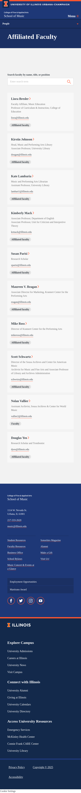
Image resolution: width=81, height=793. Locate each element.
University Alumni (17, 690)
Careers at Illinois (17, 658)
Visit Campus (14, 672)
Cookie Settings (8, 791)
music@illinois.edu (17, 526)
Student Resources (16, 540)
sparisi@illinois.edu (21, 265)
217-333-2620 (14, 520)
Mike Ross (19, 323)
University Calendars (19, 704)
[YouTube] (40, 600)
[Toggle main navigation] (73, 16)
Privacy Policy (17, 767)
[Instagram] (30, 600)
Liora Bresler (21, 98)
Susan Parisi (20, 253)
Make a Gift (46, 552)
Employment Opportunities (23, 581)
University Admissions (20, 651)
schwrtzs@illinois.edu (22, 379)
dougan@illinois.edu (21, 154)
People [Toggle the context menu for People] (40, 24)
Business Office (15, 552)
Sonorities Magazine (51, 540)
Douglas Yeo (20, 438)
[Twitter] (21, 600)
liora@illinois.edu (20, 117)
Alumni (44, 546)
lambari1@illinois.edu (22, 191)
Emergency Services (18, 729)
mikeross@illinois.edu (22, 335)
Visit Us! (45, 559)
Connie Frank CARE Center (23, 743)
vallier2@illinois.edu (21, 416)
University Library (17, 750)
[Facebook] (11, 600)
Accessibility (16, 777)
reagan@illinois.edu (21, 302)
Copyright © (43, 767)
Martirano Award (18, 589)
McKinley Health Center (21, 736)
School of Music (14, 16)
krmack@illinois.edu (21, 232)
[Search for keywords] (36, 81)
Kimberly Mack (22, 213)
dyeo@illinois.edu (20, 449)
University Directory (18, 711)
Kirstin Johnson (22, 139)
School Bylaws (14, 559)
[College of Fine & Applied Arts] (16, 13)
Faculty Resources (16, 546)
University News (16, 665)
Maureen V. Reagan (25, 286)
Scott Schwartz (22, 356)
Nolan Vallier (20, 401)
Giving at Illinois (16, 697)
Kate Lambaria (22, 176)
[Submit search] (69, 82)
